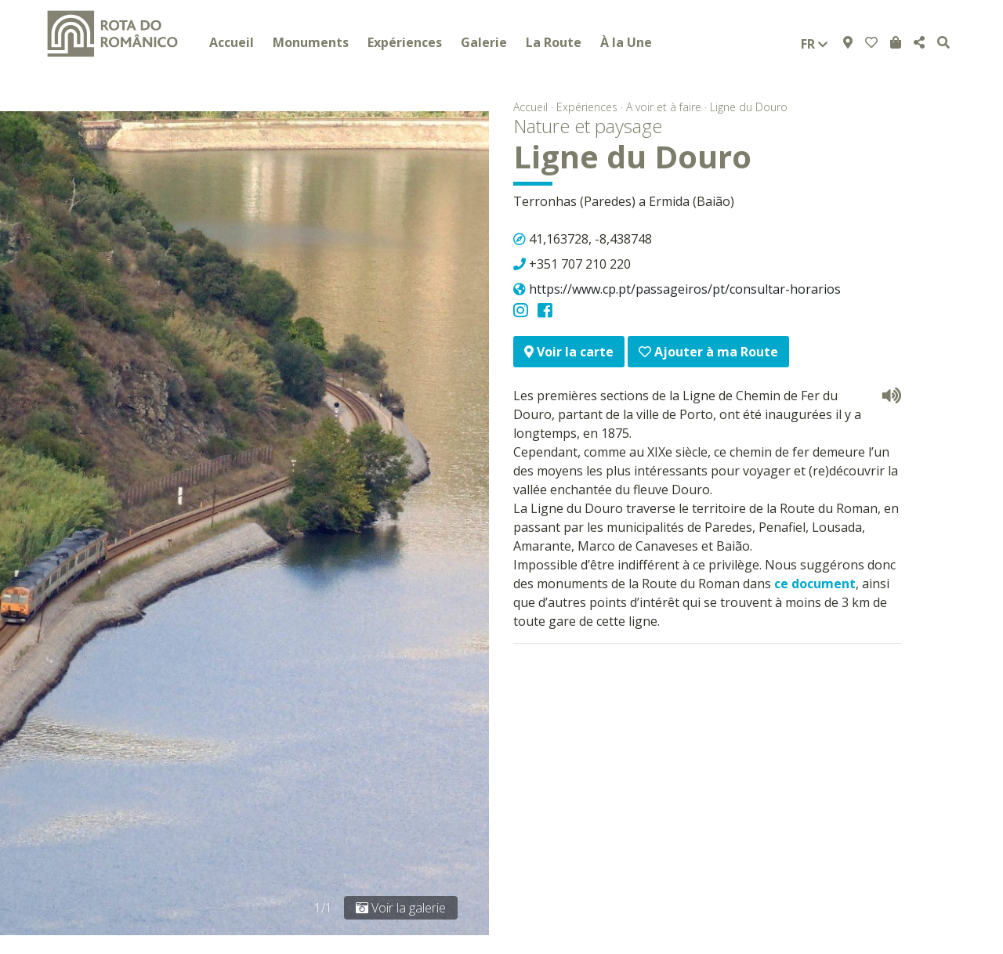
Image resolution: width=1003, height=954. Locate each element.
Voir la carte (569, 351)
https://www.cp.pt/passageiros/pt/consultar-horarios (685, 289)
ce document (815, 583)
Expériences (405, 42)
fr (814, 43)
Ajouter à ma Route (708, 351)
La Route (553, 42)
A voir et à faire (663, 106)
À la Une (626, 42)
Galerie (484, 42)
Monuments (311, 42)
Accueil (231, 42)
